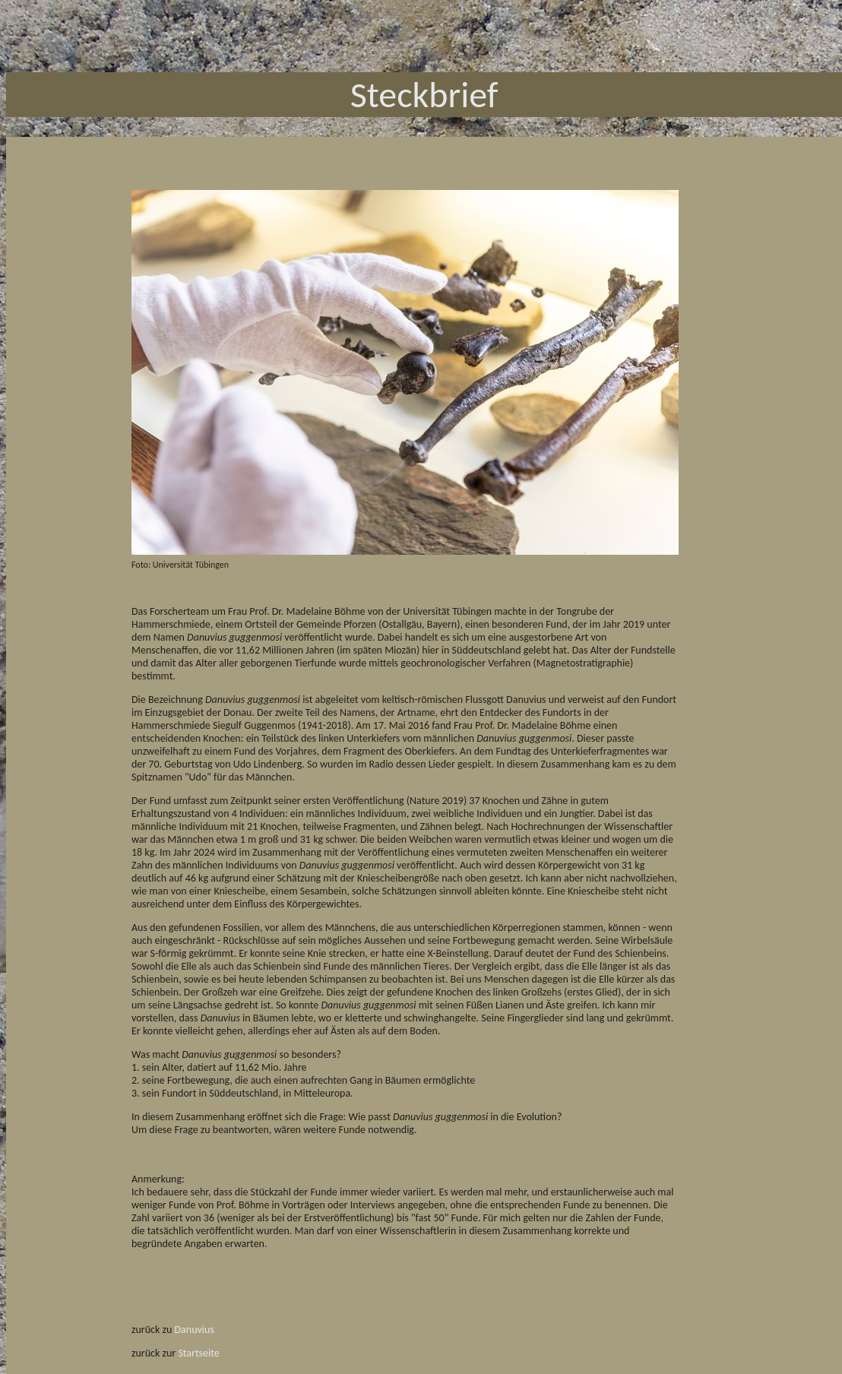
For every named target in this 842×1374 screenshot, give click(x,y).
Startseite (198, 1353)
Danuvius (194, 1329)
